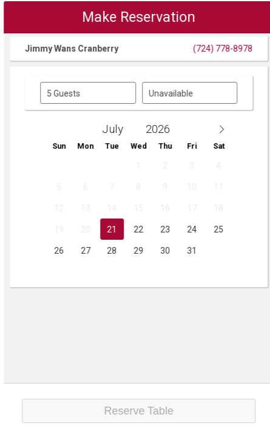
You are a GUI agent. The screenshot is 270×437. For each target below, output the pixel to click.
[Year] (169, 129)
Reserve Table (148, 411)
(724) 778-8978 (232, 48)
